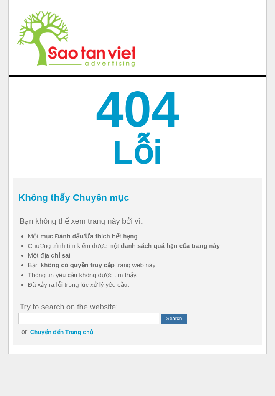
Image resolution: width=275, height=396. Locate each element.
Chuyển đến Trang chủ (62, 332)
